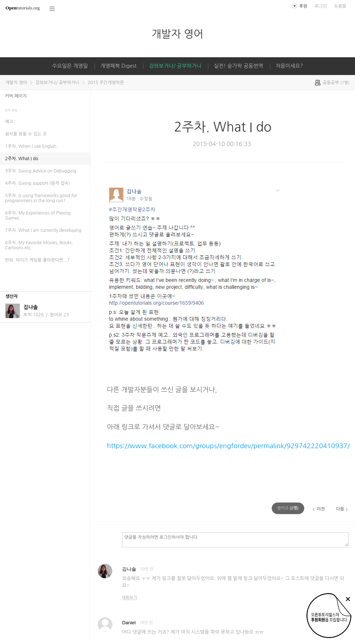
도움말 (340, 6)
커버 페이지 (16, 96)
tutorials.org (22, 8)
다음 (340, 509)
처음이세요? (289, 65)
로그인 (320, 6)
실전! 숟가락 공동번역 (238, 65)
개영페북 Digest (118, 65)
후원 (303, 6)
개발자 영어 (177, 34)
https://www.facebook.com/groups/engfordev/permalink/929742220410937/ (228, 445)
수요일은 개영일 (70, 65)
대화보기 (129, 598)
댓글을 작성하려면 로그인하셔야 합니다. (235, 539)
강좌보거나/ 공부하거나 (175, 65)
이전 (321, 509)
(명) (287, 508)
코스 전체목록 (52, 9)
